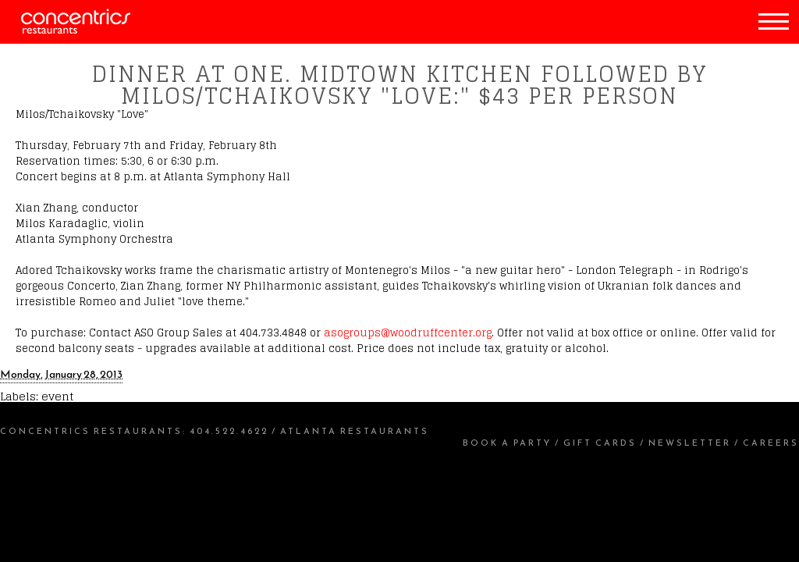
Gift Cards (600, 442)
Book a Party (507, 442)
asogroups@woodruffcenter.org (408, 333)
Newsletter (689, 442)
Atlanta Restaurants (354, 431)
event (57, 396)
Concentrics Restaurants (91, 431)
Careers (771, 442)
